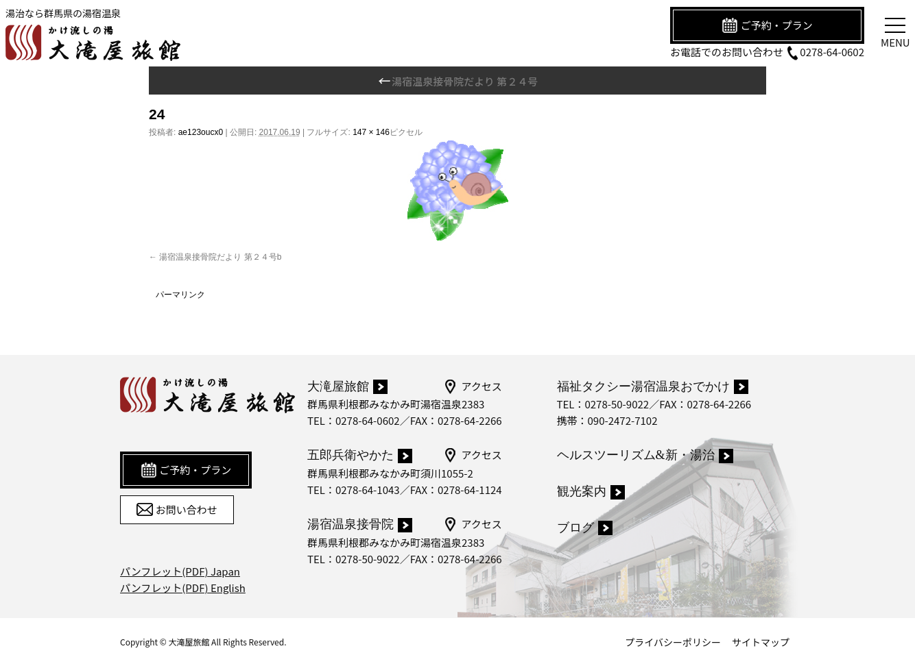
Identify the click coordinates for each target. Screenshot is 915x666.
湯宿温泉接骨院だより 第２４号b (220, 257)
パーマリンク (180, 294)
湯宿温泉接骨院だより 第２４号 (457, 81)
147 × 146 (371, 132)
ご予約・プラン (767, 25)
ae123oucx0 (200, 132)
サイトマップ (760, 642)
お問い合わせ (176, 510)
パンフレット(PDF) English (183, 587)
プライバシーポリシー (673, 642)
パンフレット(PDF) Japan (180, 571)
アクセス (472, 386)
